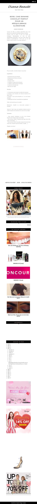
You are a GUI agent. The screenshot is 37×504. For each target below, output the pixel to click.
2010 (9, 377)
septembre (11, 354)
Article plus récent (11, 182)
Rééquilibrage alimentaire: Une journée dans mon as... (18, 362)
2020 (9, 344)
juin (9, 358)
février (10, 366)
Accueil (18, 182)
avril (10, 361)
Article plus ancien (26, 182)
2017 (8, 348)
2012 (8, 375)
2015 (8, 370)
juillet (10, 356)
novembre (11, 351)
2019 (8, 345)
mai (9, 359)
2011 (8, 376)
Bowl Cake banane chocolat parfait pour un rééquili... (18, 363)
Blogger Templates (23, 502)
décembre (11, 349)
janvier (10, 368)
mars (10, 365)
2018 (8, 347)
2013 (8, 373)
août (10, 355)
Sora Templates (17, 502)
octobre (10, 352)
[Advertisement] (18, 444)
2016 (8, 369)
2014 (8, 372)
